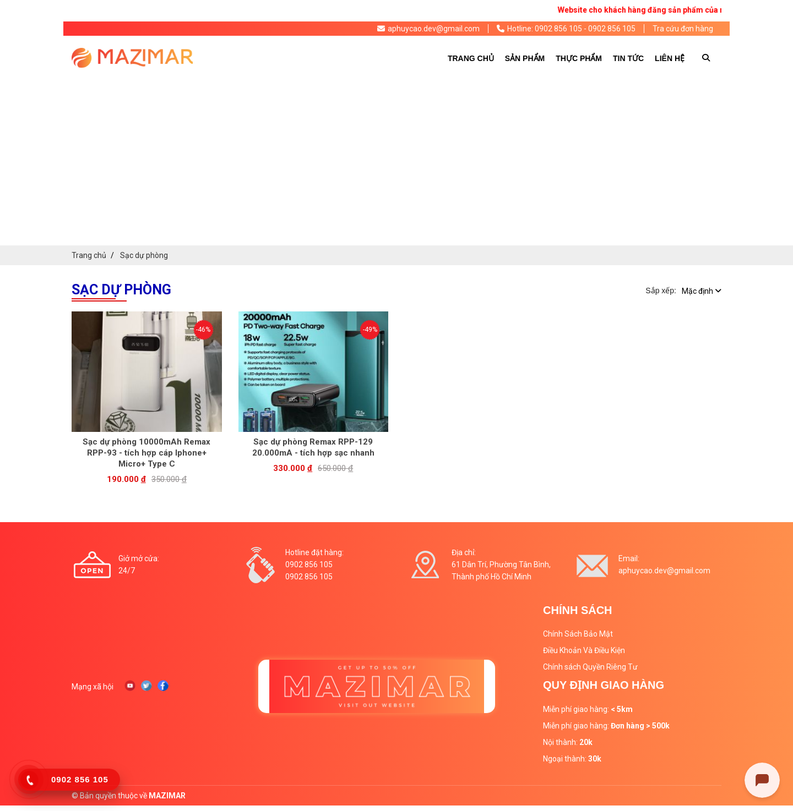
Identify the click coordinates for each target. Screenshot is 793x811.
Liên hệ (670, 58)
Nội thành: (568, 742)
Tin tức (628, 58)
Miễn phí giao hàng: (588, 709)
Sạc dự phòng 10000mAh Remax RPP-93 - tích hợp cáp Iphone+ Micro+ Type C (146, 453)
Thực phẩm (579, 58)
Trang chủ (471, 58)
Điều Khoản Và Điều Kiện (584, 650)
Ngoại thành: (572, 758)
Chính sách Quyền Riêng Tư (590, 666)
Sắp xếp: (660, 290)
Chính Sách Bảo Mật (578, 633)
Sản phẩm (525, 58)
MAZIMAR (167, 795)
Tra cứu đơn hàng (683, 28)
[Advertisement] (396, 163)
